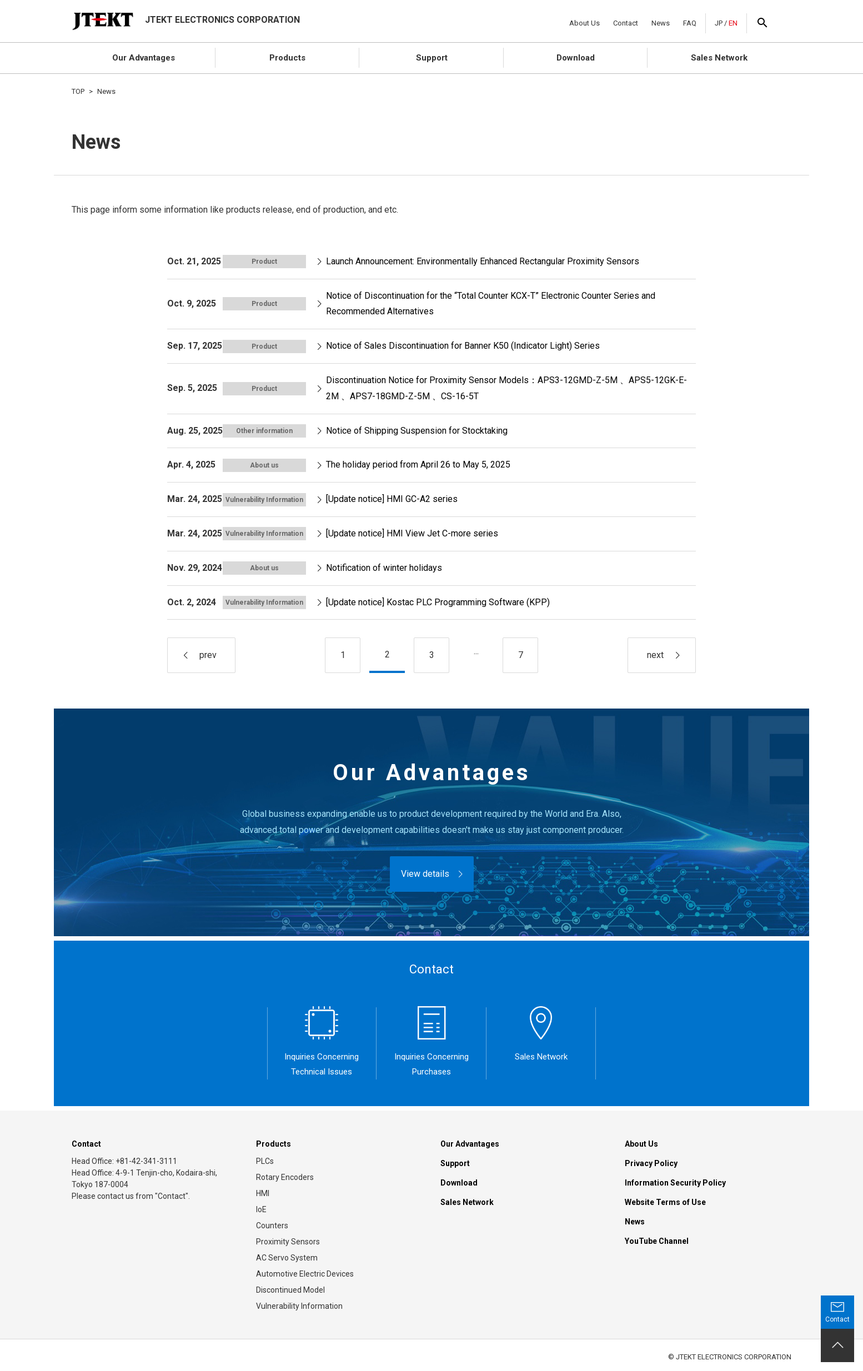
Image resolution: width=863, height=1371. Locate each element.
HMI (262, 1193)
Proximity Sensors (288, 1241)
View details (425, 873)
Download (575, 58)
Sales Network (719, 58)
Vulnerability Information (299, 1306)
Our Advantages (143, 58)
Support (432, 58)
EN (733, 23)
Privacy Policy (651, 1163)
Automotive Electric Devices (305, 1273)
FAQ (689, 23)
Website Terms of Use (665, 1202)
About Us (584, 23)
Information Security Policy (675, 1182)
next (655, 655)
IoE (261, 1209)
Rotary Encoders (285, 1177)
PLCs (265, 1161)
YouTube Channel (657, 1241)
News (660, 23)
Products (287, 58)
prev (208, 655)
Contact (625, 23)
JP (718, 23)
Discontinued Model (290, 1289)
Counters (272, 1225)
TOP (78, 91)
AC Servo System (287, 1257)
